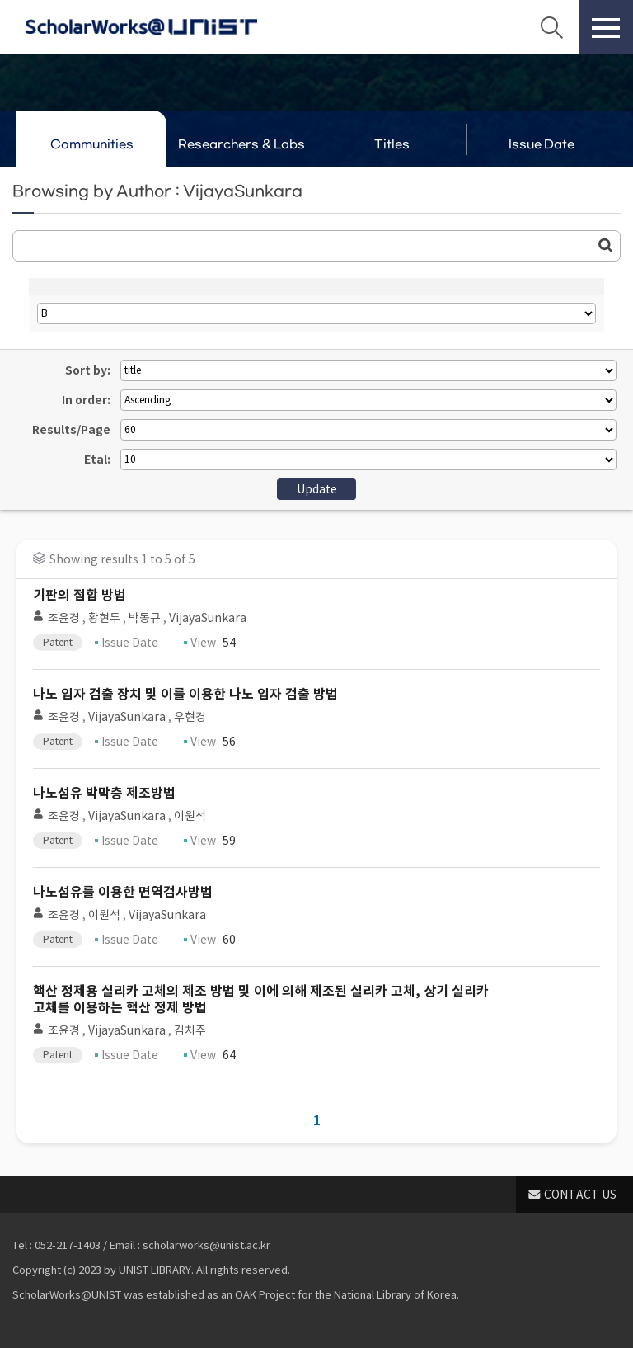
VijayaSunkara (207, 617)
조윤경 (64, 617)
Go (605, 245)
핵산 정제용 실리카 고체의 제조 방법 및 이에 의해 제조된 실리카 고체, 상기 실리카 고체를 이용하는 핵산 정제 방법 (261, 999)
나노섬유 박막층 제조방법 (104, 793)
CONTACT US (580, 1194)
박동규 (145, 617)
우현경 (190, 716)
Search (551, 27)
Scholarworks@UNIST (141, 27)
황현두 (104, 617)
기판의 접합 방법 (79, 595)
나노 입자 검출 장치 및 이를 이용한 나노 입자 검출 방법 (185, 694)
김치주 (190, 1030)
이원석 (190, 815)
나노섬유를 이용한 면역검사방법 (123, 892)
